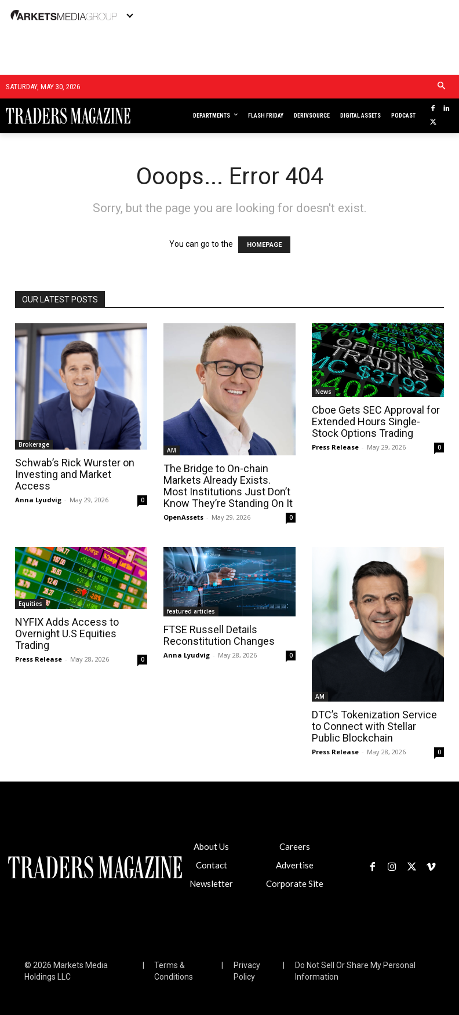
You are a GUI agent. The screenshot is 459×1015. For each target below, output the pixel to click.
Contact (211, 865)
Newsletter (211, 883)
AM (171, 450)
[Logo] (50, 116)
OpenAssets (183, 517)
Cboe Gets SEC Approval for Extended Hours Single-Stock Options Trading (376, 421)
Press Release (335, 447)
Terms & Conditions (173, 971)
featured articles (191, 611)
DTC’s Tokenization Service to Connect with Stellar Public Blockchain (374, 726)
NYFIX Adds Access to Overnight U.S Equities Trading (67, 633)
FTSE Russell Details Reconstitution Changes (219, 635)
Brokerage (34, 444)
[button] (441, 86)
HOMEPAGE (264, 245)
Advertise (295, 865)
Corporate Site (294, 883)
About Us (211, 846)
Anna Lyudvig (38, 499)
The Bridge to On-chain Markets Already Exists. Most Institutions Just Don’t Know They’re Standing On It (228, 485)
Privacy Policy (247, 971)
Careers (294, 846)
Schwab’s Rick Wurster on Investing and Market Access (74, 474)
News (323, 392)
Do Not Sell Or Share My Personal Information (355, 971)
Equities (30, 604)
